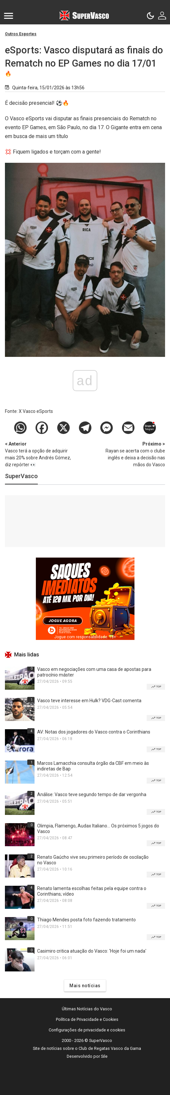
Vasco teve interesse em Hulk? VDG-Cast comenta (89, 700)
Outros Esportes (20, 34)
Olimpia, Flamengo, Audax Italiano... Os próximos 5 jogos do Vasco (98, 828)
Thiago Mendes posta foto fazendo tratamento (86, 919)
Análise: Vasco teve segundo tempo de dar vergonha (91, 794)
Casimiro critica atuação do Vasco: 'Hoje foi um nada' (91, 951)
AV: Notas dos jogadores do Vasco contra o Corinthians (93, 732)
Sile (104, 1056)
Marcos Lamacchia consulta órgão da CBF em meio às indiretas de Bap (93, 766)
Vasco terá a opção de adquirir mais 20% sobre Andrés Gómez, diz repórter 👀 (39, 454)
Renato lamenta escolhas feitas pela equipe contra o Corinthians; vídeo (91, 891)
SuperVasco (21, 476)
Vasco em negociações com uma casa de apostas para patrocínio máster (94, 672)
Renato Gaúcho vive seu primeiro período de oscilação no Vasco (93, 859)
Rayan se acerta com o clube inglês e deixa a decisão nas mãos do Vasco (130, 454)
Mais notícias (85, 985)
